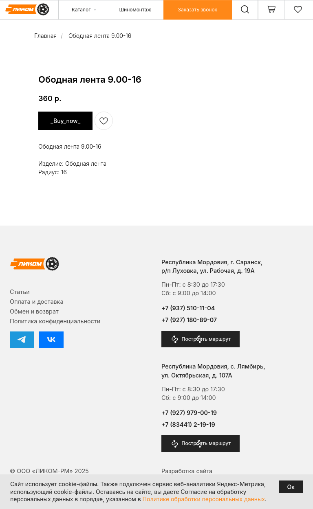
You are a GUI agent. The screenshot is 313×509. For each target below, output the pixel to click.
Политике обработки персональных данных (204, 499)
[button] (197, 10)
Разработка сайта (186, 470)
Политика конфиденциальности (55, 321)
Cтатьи (20, 291)
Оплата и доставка (36, 301)
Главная (45, 35)
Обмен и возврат (34, 311)
